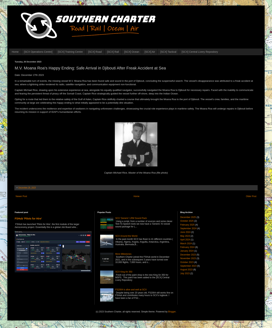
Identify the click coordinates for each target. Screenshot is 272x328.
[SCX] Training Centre (70, 51)
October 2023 (187, 262)
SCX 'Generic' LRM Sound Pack (131, 218)
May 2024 (185, 236)
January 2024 (187, 251)
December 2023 (188, 254)
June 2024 (185, 232)
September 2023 (188, 266)
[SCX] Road (95, 51)
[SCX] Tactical (168, 51)
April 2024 (185, 239)
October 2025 (187, 221)
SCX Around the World (126, 236)
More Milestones (123, 254)
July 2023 (185, 273)
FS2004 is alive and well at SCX (131, 289)
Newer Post (21, 196)
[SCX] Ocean (131, 51)
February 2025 (187, 225)
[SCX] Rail (113, 51)
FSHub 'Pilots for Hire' (28, 218)
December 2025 (188, 217)
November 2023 (188, 258)
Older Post (251, 196)
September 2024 (188, 228)
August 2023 (186, 269)
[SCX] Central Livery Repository (200, 51)
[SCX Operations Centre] (38, 51)
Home (15, 51)
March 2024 (186, 243)
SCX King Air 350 (123, 272)
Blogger (172, 311)
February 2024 (187, 247)
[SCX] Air (150, 51)
